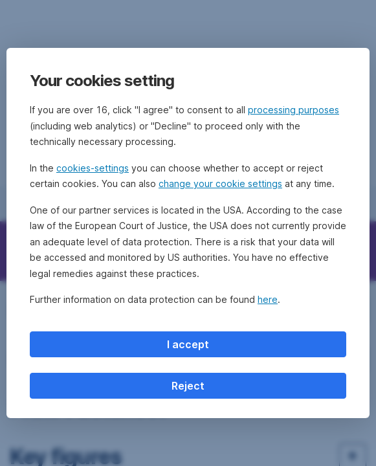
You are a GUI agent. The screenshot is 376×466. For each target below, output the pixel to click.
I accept (188, 344)
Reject (188, 385)
